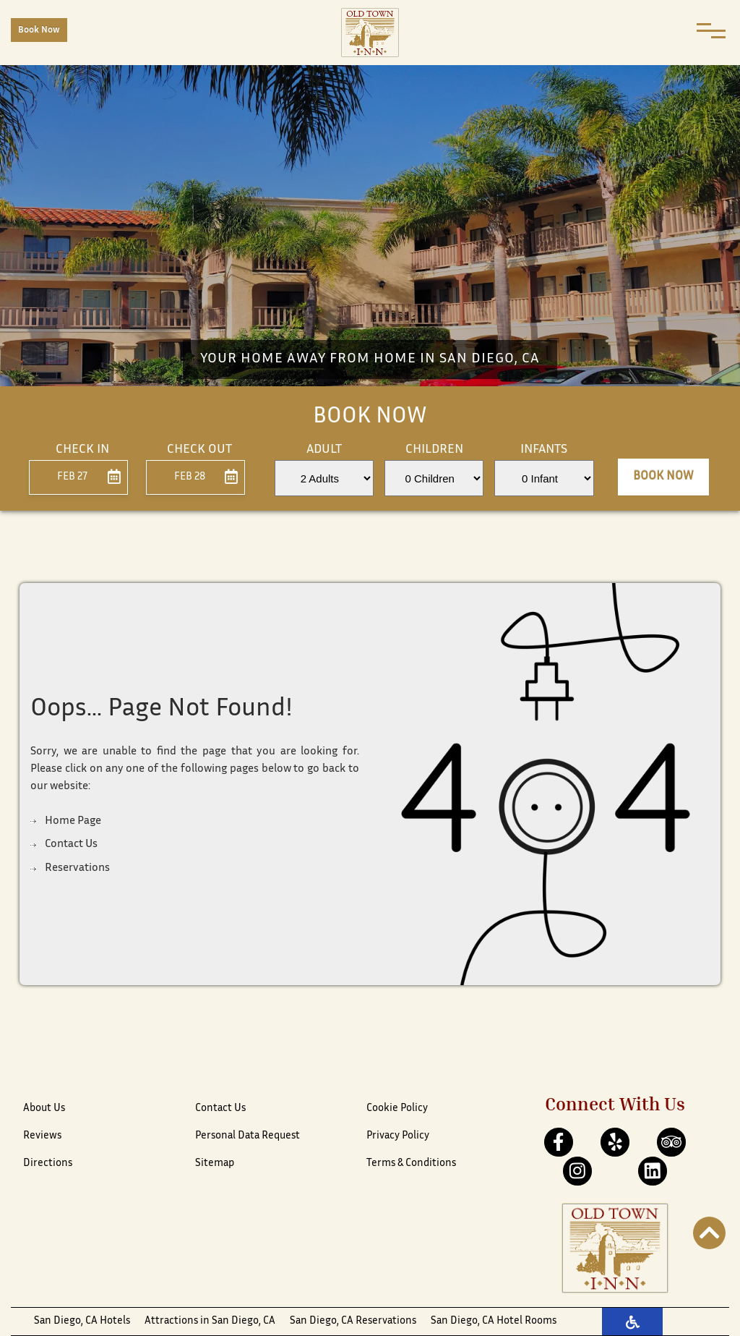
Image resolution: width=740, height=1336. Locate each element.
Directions (47, 1163)
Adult (324, 450)
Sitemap (214, 1163)
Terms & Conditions (411, 1163)
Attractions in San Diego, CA (210, 1321)
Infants (543, 450)
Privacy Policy (397, 1136)
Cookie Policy (397, 1108)
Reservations (77, 868)
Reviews (42, 1136)
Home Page (73, 821)
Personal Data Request (247, 1136)
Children (434, 450)
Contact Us (71, 844)
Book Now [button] (663, 477)
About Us (44, 1108)
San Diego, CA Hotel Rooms (493, 1321)
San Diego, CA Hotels (82, 1321)
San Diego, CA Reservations (353, 1321)
